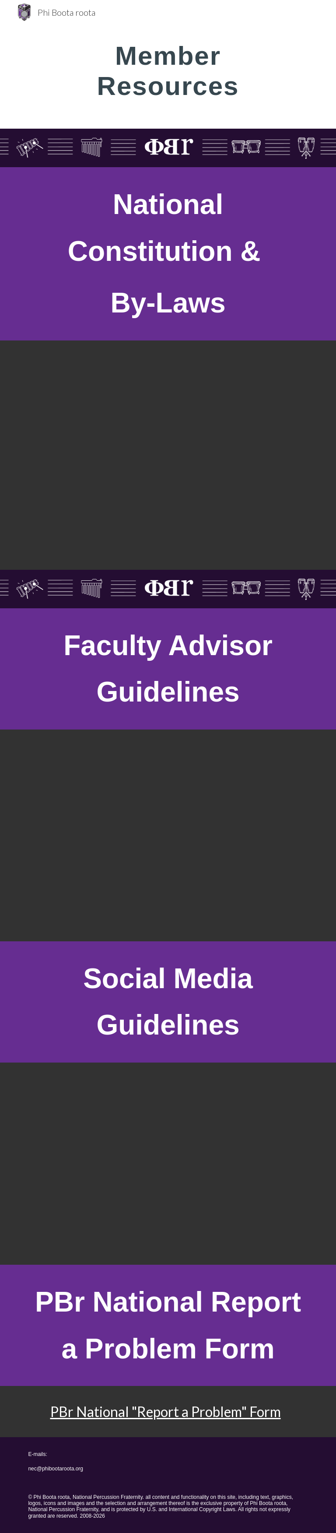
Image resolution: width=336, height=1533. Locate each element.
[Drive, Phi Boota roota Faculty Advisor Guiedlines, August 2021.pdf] (168, 835)
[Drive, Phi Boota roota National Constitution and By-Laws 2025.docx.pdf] (167, 455)
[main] (168, 70)
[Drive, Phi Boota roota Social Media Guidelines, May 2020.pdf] (168, 1163)
